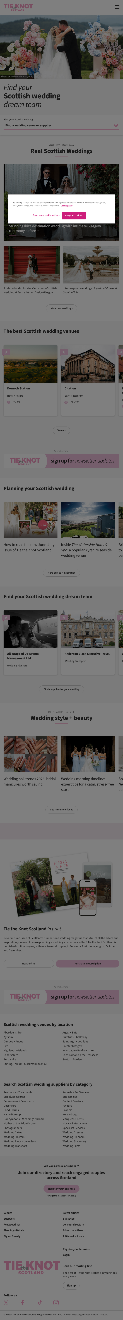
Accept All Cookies (73, 215)
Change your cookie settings (46, 215)
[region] (61, 209)
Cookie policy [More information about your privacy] (66, 205)
